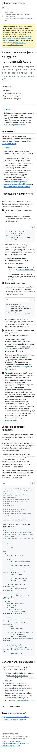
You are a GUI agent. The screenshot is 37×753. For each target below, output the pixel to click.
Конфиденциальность (9, 744)
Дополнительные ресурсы (18, 661)
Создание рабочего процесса (13, 428)
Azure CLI (20, 261)
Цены (28, 744)
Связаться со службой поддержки (14, 720)
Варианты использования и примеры (17, 14)
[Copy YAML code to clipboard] (32, 483)
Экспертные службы (8, 746)
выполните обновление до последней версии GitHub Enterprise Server (17, 39)
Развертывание (10, 16)
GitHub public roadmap (16, 125)
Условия (18, 742)
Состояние (21, 744)
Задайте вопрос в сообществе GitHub (15, 717)
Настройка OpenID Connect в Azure (17, 186)
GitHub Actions (9, 12)
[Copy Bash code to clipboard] (32, 227)
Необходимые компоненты (18, 194)
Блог (18, 746)
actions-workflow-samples (24, 700)
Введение (8, 131)
